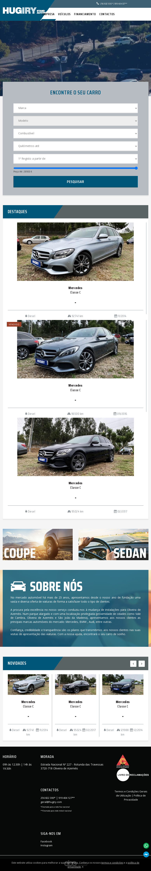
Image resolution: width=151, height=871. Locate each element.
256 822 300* (106, 3)
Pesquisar (75, 181)
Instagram (46, 845)
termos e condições (112, 862)
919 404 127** (121, 3)
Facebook (46, 841)
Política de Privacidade (135, 797)
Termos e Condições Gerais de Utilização (131, 793)
